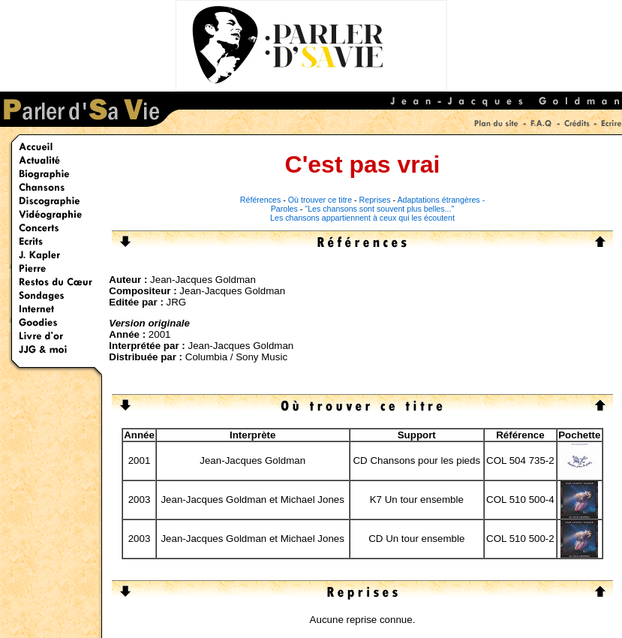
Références (260, 199)
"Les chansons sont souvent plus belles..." (379, 208)
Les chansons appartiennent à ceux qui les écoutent (362, 217)
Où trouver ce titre (320, 199)
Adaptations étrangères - (441, 199)
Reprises (375, 199)
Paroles (284, 208)
